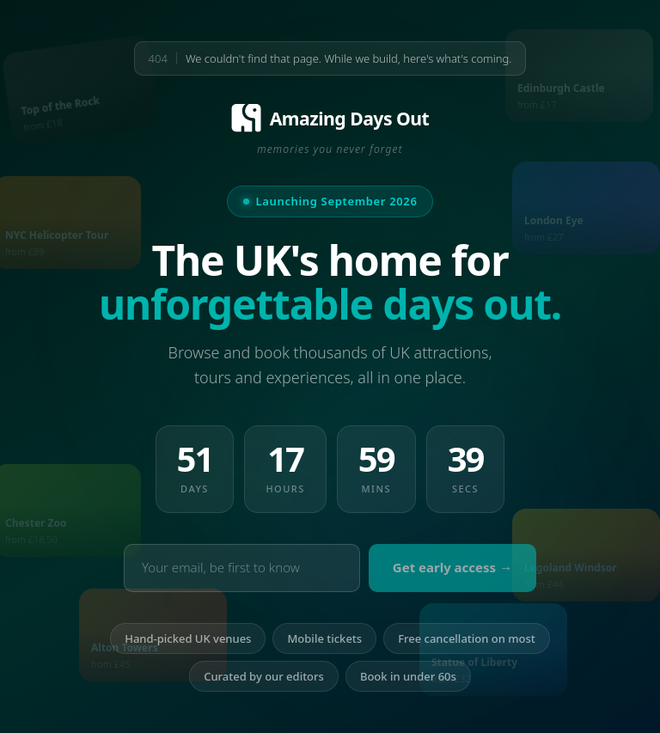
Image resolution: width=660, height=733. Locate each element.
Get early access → (452, 568)
